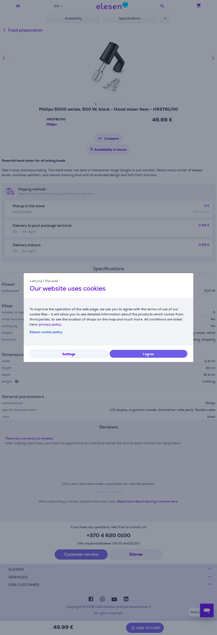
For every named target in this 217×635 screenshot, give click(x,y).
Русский (51, 281)
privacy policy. (50, 324)
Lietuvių (36, 281)
